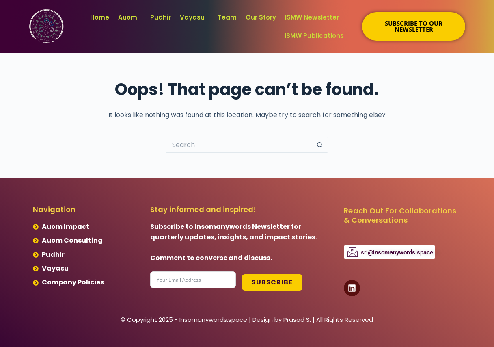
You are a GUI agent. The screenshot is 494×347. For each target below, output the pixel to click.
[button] (129, 17)
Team (227, 17)
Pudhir (160, 17)
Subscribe (272, 279)
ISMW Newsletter (312, 17)
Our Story (261, 17)
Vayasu (192, 17)
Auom (127, 17)
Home (99, 17)
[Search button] (320, 145)
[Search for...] (239, 145)
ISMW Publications (314, 35)
